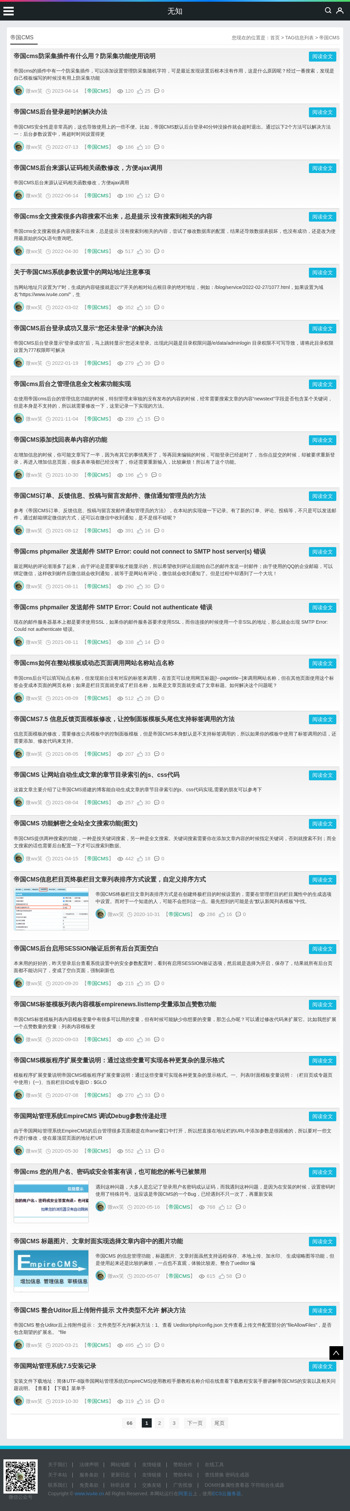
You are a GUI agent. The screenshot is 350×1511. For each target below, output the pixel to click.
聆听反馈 (120, 1485)
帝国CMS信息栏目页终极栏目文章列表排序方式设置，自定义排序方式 (110, 879)
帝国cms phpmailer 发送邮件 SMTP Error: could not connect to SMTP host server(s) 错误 (140, 551)
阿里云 (185, 1493)
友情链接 (151, 1464)
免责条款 (89, 1485)
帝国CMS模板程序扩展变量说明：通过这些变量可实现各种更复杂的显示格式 (119, 1060)
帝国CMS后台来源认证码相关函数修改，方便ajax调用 (88, 167)
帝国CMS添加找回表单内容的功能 (60, 439)
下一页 (195, 1423)
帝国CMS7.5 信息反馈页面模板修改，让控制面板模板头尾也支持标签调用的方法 (124, 719)
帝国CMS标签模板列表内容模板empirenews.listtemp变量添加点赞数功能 (115, 1004)
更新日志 (120, 1474)
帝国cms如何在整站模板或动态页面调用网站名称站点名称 (94, 663)
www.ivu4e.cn (89, 1493)
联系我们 (57, 1485)
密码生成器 (237, 1474)
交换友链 (151, 1485)
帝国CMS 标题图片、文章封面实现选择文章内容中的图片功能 (98, 1241)
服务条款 (89, 1474)
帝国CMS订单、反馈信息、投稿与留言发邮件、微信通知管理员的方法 (110, 495)
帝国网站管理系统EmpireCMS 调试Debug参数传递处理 (90, 1116)
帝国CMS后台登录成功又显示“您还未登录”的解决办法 (88, 328)
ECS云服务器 (226, 1493)
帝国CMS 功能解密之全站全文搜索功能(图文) (76, 823)
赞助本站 (182, 1474)
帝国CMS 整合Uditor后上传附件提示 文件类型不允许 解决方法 (99, 1310)
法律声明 (89, 1464)
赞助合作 (182, 1464)
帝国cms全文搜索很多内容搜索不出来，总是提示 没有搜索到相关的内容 (113, 216)
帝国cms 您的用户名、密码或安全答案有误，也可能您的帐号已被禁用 (110, 1171)
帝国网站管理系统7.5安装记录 (55, 1366)
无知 (175, 11)
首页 (275, 37)
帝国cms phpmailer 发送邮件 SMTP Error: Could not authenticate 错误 (113, 607)
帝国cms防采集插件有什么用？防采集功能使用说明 (84, 56)
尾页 (219, 1423)
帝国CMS (98, 91)
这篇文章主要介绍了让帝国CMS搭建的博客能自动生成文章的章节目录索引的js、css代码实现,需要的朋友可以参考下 (138, 789)
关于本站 (57, 1474)
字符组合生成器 (267, 1485)
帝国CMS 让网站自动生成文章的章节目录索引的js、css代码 (96, 774)
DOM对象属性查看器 (227, 1485)
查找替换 (214, 1474)
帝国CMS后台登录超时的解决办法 (60, 111)
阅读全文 (322, 56)
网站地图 (120, 1464)
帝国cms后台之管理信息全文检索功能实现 (72, 384)
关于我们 (57, 1464)
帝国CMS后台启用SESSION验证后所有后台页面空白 (86, 948)
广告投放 (182, 1485)
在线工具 (214, 1464)
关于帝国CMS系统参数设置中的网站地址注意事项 (82, 272)
